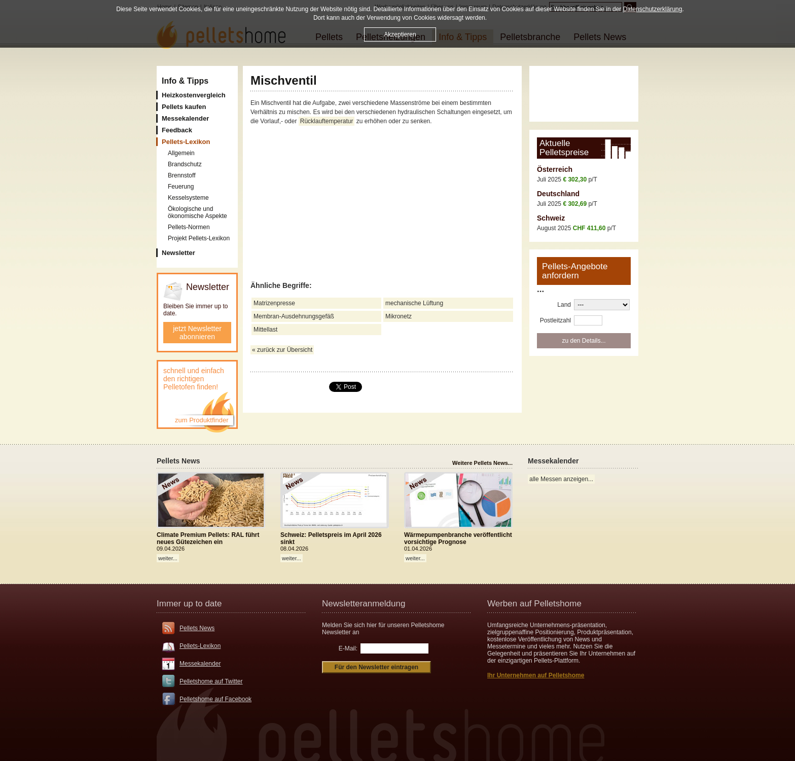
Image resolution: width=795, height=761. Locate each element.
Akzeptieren (400, 34)
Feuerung (181, 186)
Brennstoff (181, 175)
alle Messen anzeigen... (561, 479)
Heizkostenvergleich (194, 95)
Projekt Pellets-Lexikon (199, 238)
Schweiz (551, 218)
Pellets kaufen (184, 107)
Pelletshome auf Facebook (215, 699)
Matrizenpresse (274, 303)
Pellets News (196, 628)
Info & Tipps (185, 81)
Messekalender (185, 118)
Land (564, 304)
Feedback (177, 130)
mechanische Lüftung (414, 303)
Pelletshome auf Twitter (211, 681)
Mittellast (265, 329)
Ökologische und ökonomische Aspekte (197, 212)
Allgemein (181, 153)
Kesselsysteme (188, 197)
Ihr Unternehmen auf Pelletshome (535, 675)
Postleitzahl (555, 320)
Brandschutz (185, 164)
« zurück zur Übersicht (282, 349)
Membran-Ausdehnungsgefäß (294, 316)
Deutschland (558, 194)
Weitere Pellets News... (482, 463)
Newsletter (178, 253)
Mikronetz (398, 316)
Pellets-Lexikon (200, 645)
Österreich (554, 169)
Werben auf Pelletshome (534, 603)
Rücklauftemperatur (326, 121)
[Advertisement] (382, 204)
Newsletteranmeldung (363, 603)
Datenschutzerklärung (652, 9)
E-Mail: (348, 648)
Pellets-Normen (189, 227)
